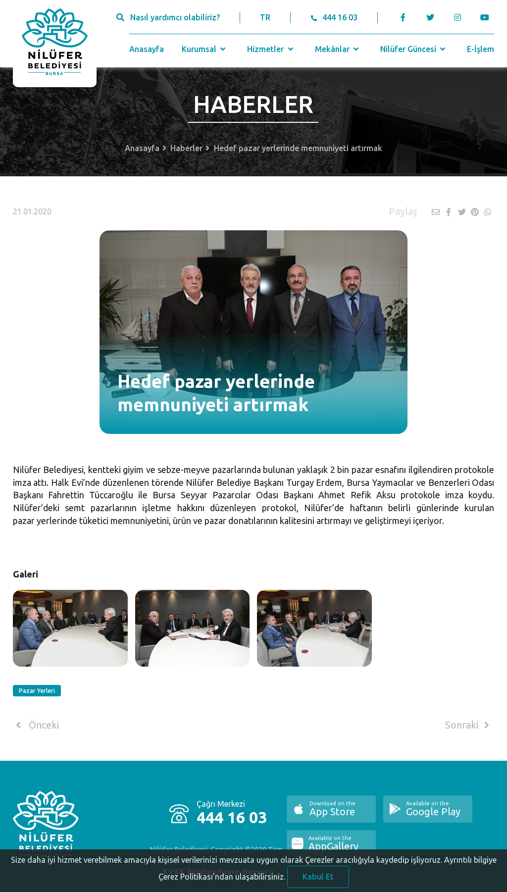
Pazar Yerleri (37, 690)
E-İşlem (480, 49)
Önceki (36, 725)
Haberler (186, 148)
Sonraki (469, 725)
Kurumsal (205, 49)
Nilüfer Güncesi (414, 49)
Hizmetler (271, 49)
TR (265, 17)
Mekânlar (338, 49)
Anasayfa (146, 49)
